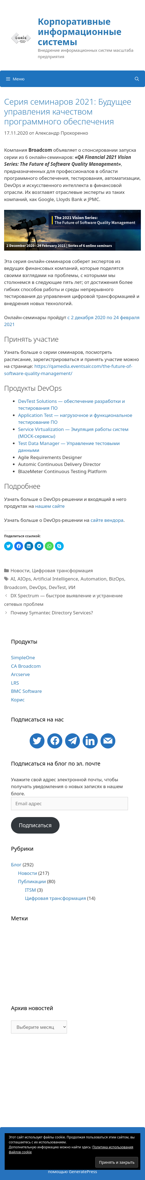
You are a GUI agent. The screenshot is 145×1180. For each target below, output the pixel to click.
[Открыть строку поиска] (137, 78)
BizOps (116, 579)
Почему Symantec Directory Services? (51, 612)
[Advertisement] (72, 1083)
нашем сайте (50, 506)
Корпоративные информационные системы (79, 31)
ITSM (30, 890)
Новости (19, 570)
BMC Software (26, 691)
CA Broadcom (26, 666)
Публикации (32, 881)
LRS (15, 683)
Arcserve (20, 674)
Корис (18, 699)
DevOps (37, 587)
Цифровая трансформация (62, 570)
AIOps (24, 579)
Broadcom (15, 587)
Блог (16, 864)
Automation (93, 579)
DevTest (57, 587)
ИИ (72, 587)
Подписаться (35, 825)
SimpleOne (23, 657)
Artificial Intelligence (55, 579)
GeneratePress (83, 1171)
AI (12, 579)
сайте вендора (107, 520)
